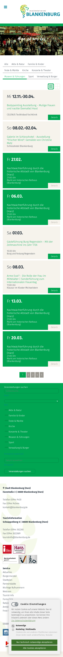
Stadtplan (7, 580)
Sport (31, 76)
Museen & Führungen (14, 76)
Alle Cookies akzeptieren (34, 648)
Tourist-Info (8, 595)
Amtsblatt (7, 607)
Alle (6, 64)
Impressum (8, 623)
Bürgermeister (10, 576)
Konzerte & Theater (41, 70)
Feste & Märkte (11, 70)
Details (54, 117)
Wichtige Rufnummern (13, 587)
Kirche (25, 70)
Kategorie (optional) (14, 454)
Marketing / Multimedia (23, 629)
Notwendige (18, 625)
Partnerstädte (9, 583)
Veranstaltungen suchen (20, 471)
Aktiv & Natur (18, 64)
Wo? (6, 405)
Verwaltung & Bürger (47, 76)
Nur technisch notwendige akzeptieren (34, 642)
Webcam (7, 591)
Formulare (8, 599)
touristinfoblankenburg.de (16, 537)
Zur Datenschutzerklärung (23, 620)
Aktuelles (7, 572)
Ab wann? (8, 465)
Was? (6, 395)
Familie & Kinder (36, 64)
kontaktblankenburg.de (15, 507)
